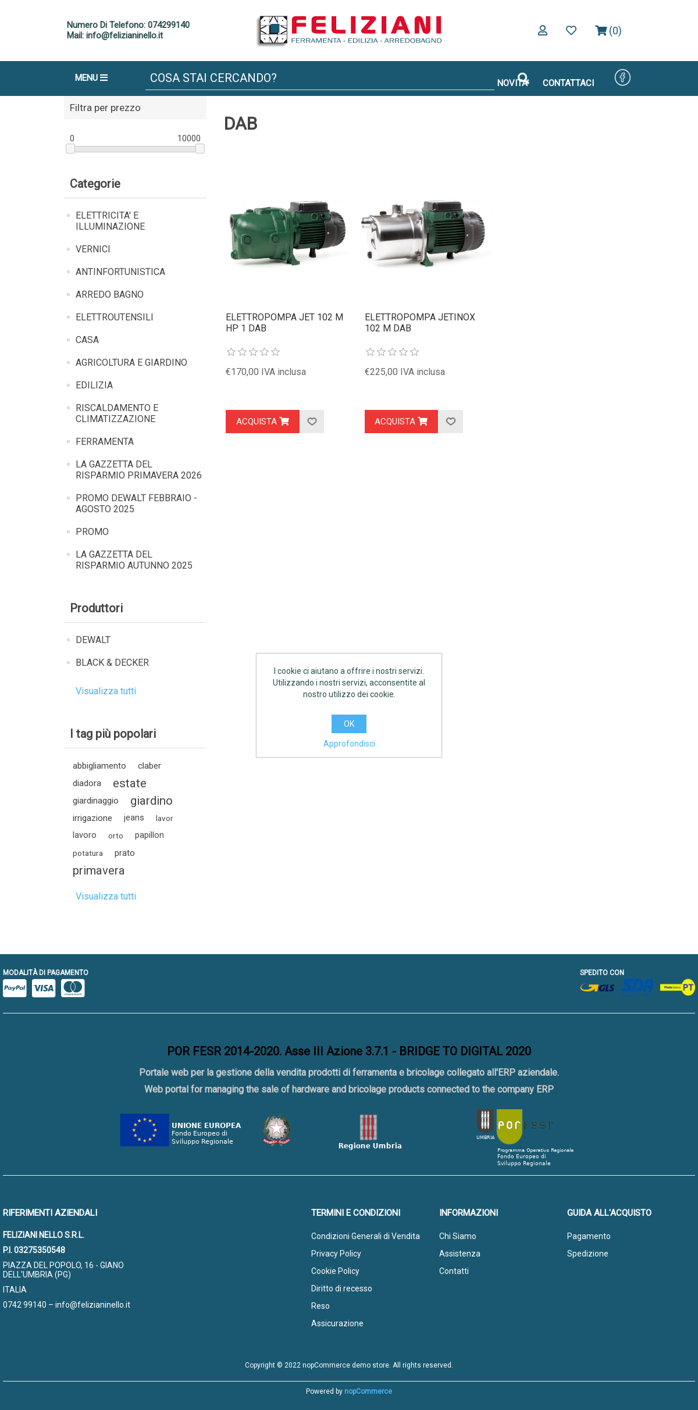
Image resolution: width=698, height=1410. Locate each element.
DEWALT (93, 639)
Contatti (454, 1271)
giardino (151, 801)
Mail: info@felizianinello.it (115, 35)
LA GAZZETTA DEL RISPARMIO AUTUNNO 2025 (134, 560)
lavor (164, 818)
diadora (87, 783)
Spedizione (587, 1253)
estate (130, 783)
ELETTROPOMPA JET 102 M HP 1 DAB (284, 323)
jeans (134, 818)
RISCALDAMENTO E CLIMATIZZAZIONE (117, 413)
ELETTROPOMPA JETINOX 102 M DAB (420, 323)
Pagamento (589, 1236)
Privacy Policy (336, 1253)
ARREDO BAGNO (110, 294)
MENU (91, 78)
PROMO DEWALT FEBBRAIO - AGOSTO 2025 (136, 503)
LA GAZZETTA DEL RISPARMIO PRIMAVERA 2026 (139, 470)
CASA (87, 339)
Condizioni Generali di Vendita (365, 1236)
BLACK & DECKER (112, 662)
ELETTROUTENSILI (115, 317)
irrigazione (92, 818)
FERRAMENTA (105, 441)
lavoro (85, 835)
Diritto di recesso (341, 1288)
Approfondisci (349, 743)
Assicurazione (337, 1323)
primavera (99, 870)
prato (125, 853)
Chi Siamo (457, 1236)
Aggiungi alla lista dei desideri (312, 421)
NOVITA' (513, 83)
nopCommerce (368, 1391)
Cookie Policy (335, 1271)
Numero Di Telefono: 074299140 (128, 25)
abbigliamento (99, 766)
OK (349, 724)
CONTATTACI (568, 83)
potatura (88, 853)
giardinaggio (96, 800)
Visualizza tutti (106, 691)
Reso (320, 1306)
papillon (149, 835)
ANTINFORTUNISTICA (120, 271)
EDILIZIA (94, 385)
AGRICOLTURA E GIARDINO (131, 362)
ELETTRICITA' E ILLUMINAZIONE (110, 221)
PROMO (92, 531)
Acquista (262, 421)
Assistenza (459, 1253)
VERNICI (93, 249)
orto (115, 835)
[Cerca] (319, 78)
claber (149, 766)
